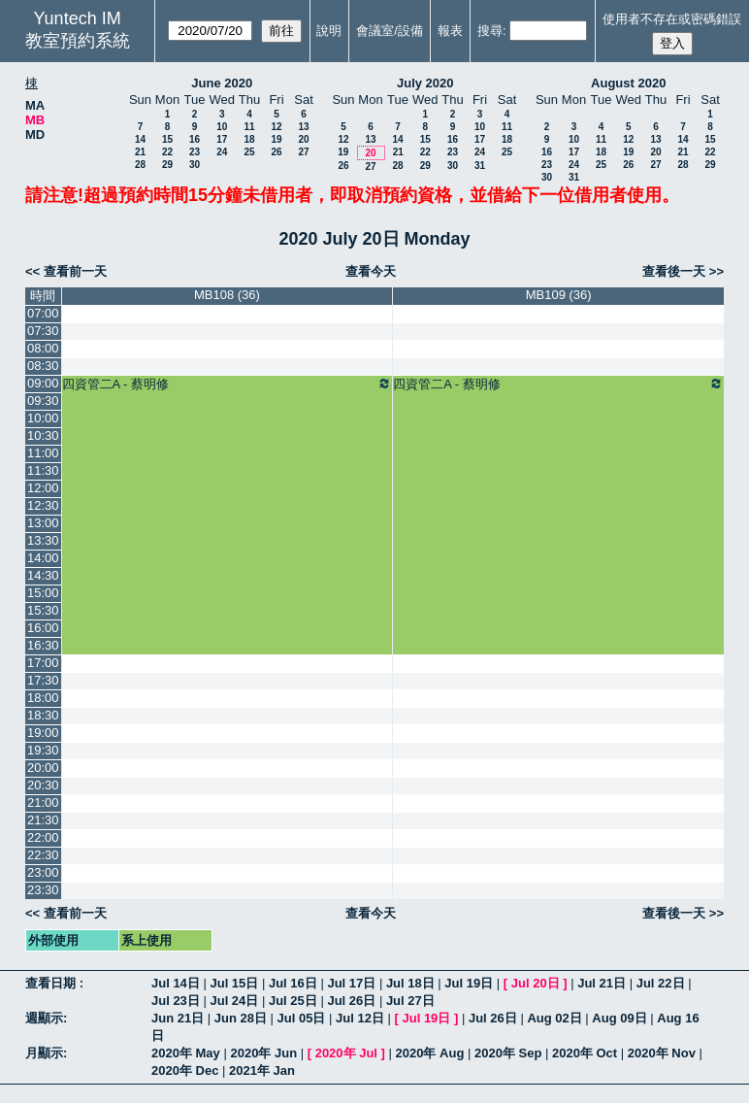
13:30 (43, 540)
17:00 (43, 662)
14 (140, 139)
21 (140, 152)
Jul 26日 (351, 1000)
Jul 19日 (468, 983)
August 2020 (628, 83)
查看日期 (52, 983)
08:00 (43, 348)
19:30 (43, 750)
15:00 (43, 592)
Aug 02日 (554, 1018)
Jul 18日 (410, 983)
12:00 (43, 488)
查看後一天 (673, 271)
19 (276, 139)
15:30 (43, 610)
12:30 (43, 505)
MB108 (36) (227, 294)
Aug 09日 (619, 1018)
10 (221, 126)
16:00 (43, 627)
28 (140, 164)
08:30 (43, 365)
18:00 (43, 697)
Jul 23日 (175, 1000)
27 (303, 152)
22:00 (43, 837)
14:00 (43, 558)
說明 (329, 30)
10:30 (43, 435)
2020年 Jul (346, 1053)
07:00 (43, 313)
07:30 (43, 330)
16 (194, 139)
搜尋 (490, 30)
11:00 (43, 453)
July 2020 (425, 83)
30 (194, 164)
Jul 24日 (234, 1000)
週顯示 (44, 1018)
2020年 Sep (507, 1053)
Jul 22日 (660, 983)
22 (167, 152)
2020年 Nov (662, 1053)
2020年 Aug (430, 1053)
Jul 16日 (293, 983)
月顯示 (44, 1053)
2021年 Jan (262, 1070)
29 (167, 164)
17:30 (43, 680)
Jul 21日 (601, 983)
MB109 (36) (559, 294)
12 (276, 126)
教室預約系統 (77, 40)
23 (194, 152)
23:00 (43, 872)
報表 (450, 30)
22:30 (43, 855)
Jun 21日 (177, 1018)
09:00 (43, 383)
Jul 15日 (234, 983)
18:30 (43, 715)
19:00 (43, 732)
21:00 (43, 802)
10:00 (43, 418)
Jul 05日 (301, 1018)
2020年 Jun (263, 1053)
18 (249, 139)
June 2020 (221, 83)
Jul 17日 (351, 983)
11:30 (43, 470)
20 (303, 139)
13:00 (43, 523)
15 (167, 139)
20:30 (43, 785)
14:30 (43, 575)
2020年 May (185, 1053)
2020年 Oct (584, 1053)
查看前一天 (75, 271)
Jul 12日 (360, 1018)
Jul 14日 (175, 983)
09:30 (43, 400)
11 (249, 126)
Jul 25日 (293, 1000)
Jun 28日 (240, 1018)
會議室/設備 (389, 30)
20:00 (43, 767)
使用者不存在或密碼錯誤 (671, 19)
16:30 (43, 645)
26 (276, 152)
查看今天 (370, 271)
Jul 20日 (535, 983)
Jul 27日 (410, 1000)
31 (479, 165)
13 (303, 126)
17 (221, 139)
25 (249, 152)
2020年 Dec (184, 1070)
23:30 (43, 890)
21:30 (43, 820)
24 (221, 152)
